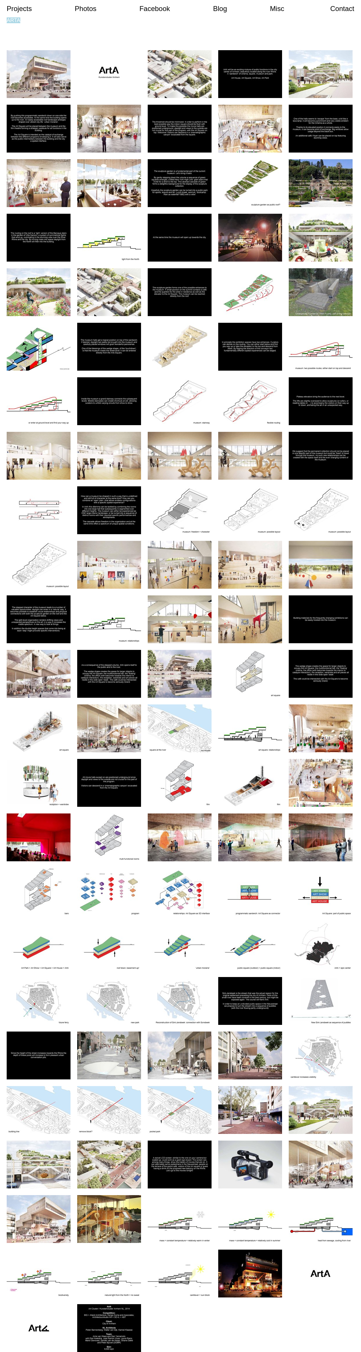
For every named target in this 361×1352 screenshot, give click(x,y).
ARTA (13, 20)
